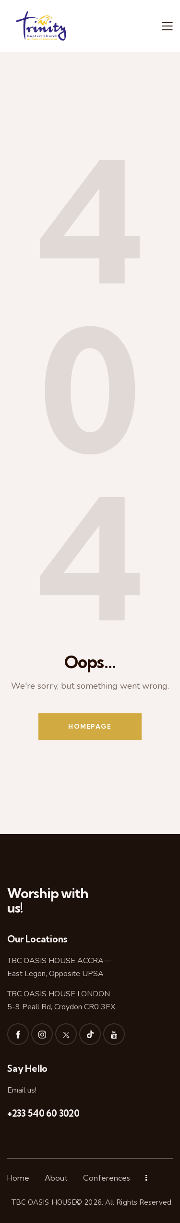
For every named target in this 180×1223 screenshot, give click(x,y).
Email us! (21, 1090)
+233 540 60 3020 (43, 1113)
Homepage (89, 726)
